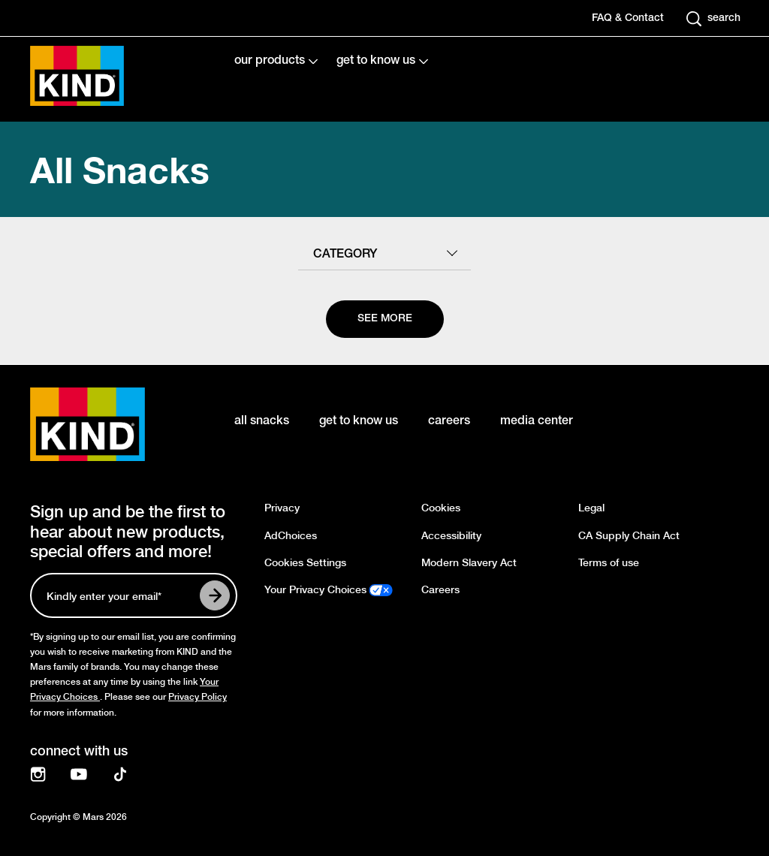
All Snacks (120, 169)
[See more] (385, 319)
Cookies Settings (305, 562)
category (345, 254)
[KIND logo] (109, 424)
